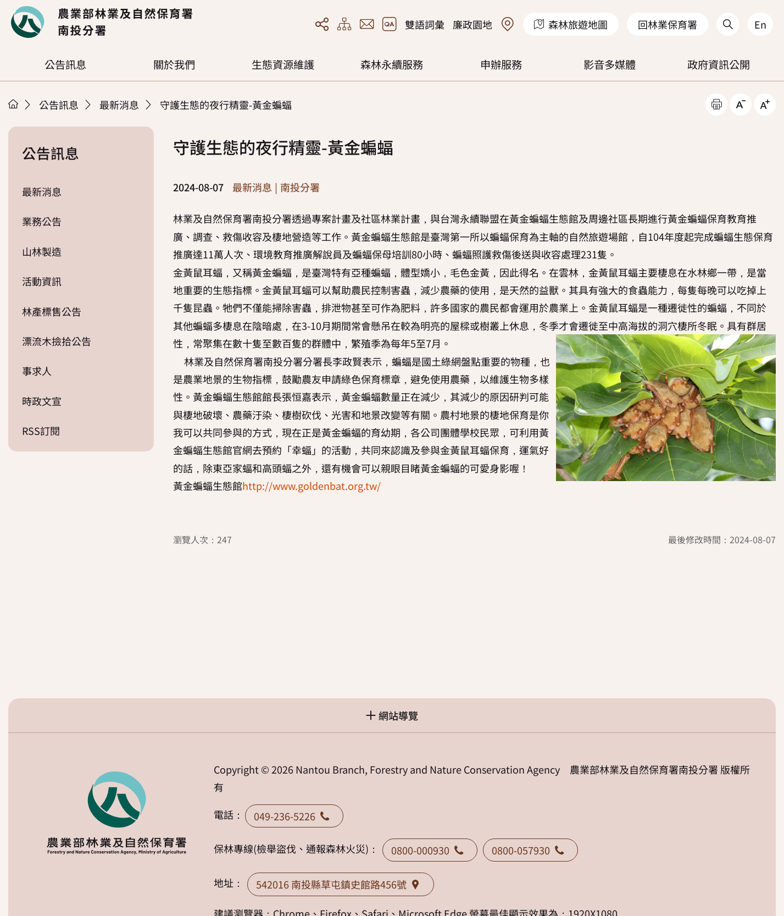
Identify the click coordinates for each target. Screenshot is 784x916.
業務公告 (42, 221)
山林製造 (42, 251)
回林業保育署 (667, 24)
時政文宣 (42, 401)
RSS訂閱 (41, 430)
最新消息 (119, 104)
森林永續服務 (391, 64)
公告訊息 (65, 64)
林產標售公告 (51, 311)
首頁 (13, 104)
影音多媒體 (609, 64)
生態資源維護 (283, 64)
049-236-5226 (294, 816)
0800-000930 (430, 850)
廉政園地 (472, 24)
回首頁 (101, 21)
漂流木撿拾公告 (56, 341)
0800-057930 (530, 850)
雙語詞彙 (424, 24)
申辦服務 (501, 64)
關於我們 (174, 64)
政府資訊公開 (718, 64)
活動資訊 (42, 281)
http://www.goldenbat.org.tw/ (311, 485)
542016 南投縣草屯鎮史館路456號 (340, 884)
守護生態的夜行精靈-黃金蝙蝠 (226, 104)
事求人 (37, 370)
